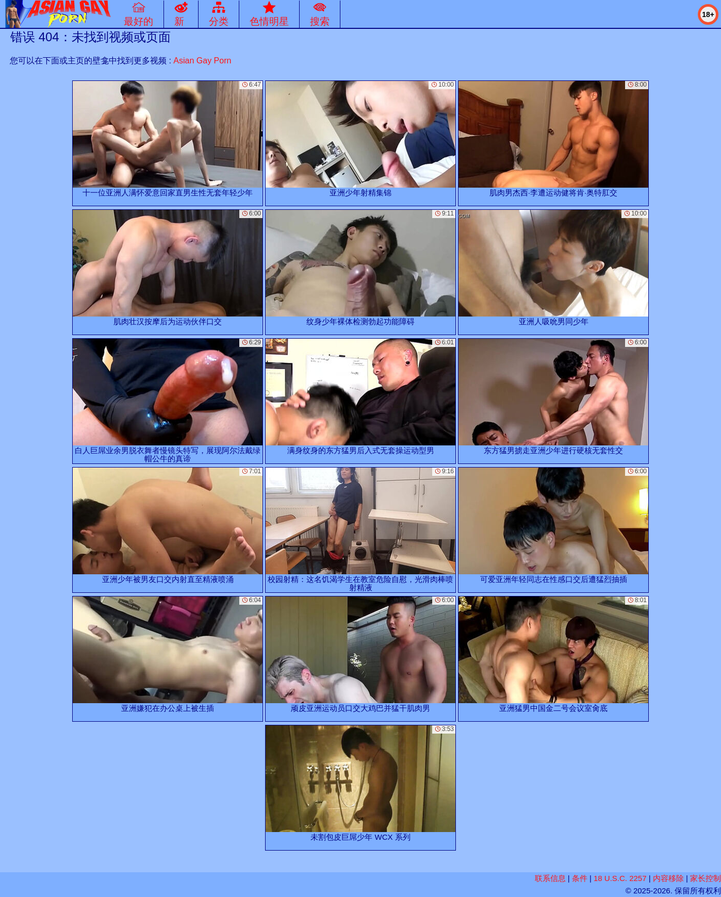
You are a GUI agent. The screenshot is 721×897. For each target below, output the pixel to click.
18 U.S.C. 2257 (620, 878)
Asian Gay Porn (202, 60)
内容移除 (668, 878)
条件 (579, 878)
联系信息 (550, 878)
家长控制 (705, 878)
